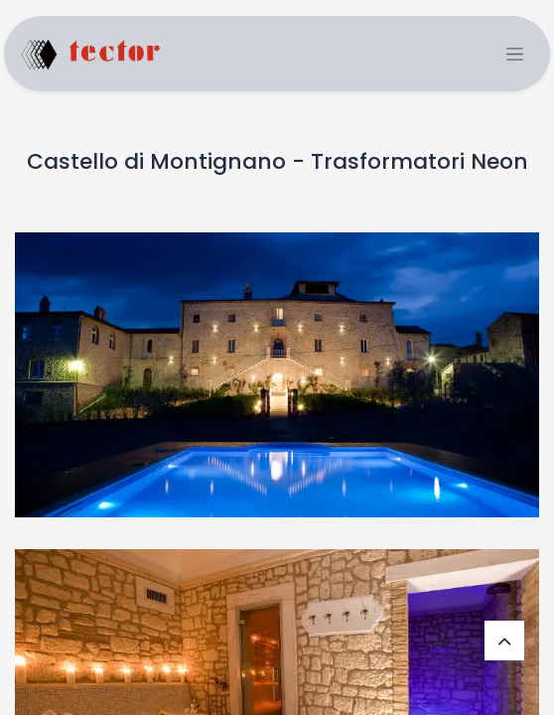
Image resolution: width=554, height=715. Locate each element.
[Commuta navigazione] (514, 54)
